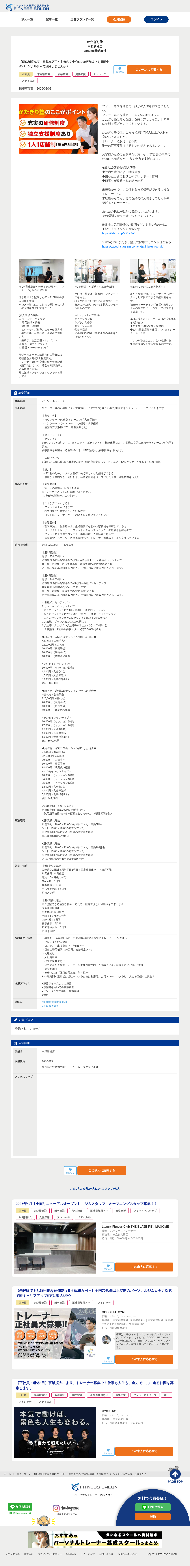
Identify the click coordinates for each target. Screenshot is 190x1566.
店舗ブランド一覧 (82, 19)
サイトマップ (87, 1554)
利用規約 (71, 1554)
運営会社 (28, 1554)
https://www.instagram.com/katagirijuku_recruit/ (132, 246)
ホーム (7, 1474)
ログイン (156, 19)
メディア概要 (12, 1554)
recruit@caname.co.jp (54, 1002)
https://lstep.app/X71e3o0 (118, 233)
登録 (153, 1516)
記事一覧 (52, 19)
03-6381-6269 (50, 1005)
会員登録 (119, 19)
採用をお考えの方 (127, 1554)
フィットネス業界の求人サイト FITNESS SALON (27, 7)
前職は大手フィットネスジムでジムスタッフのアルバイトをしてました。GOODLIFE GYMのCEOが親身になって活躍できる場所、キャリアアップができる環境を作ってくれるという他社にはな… (143, 1341)
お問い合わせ (106, 1554)
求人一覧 (27, 19)
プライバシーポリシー (50, 1554)
